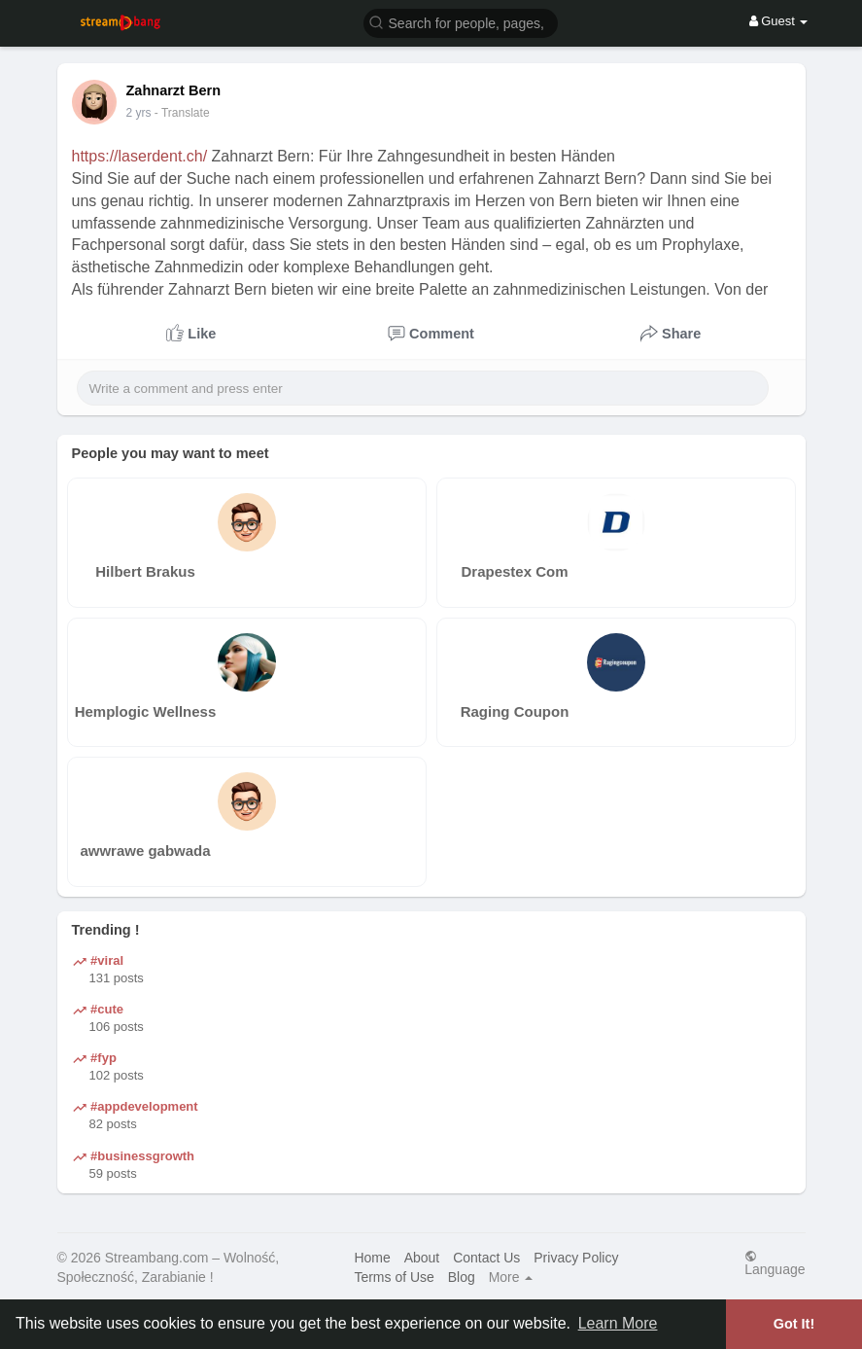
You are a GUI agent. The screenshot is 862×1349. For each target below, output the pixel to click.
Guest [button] (779, 21)
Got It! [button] (794, 1323)
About (422, 1257)
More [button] (511, 1277)
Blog (461, 1277)
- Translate (182, 113)
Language (774, 1263)
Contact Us (486, 1257)
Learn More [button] (618, 1323)
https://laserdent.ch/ (140, 156)
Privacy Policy (576, 1257)
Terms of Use (393, 1277)
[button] (461, 22)
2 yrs (139, 113)
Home (372, 1257)
